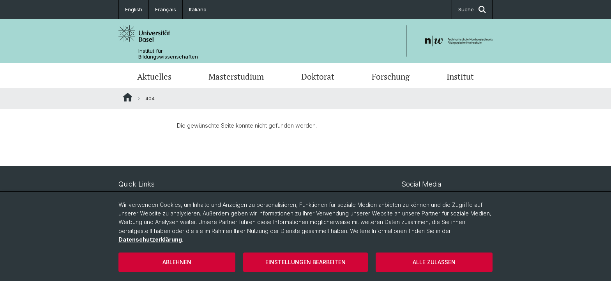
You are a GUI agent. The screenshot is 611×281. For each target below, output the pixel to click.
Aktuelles (154, 76)
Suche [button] (472, 9)
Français (165, 9)
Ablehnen (176, 262)
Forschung (391, 76)
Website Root (127, 97)
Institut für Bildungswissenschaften (168, 54)
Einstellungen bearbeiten (305, 262)
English (133, 9)
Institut (460, 76)
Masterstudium (236, 76)
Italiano (198, 9)
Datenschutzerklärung (150, 239)
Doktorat (317, 76)
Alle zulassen (434, 262)
